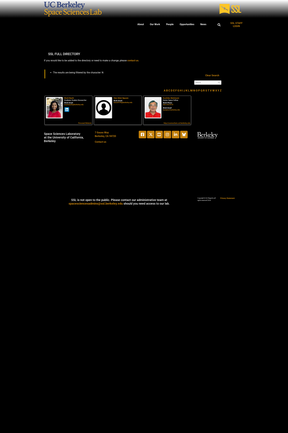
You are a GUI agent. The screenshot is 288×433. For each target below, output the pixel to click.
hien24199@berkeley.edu (123, 103)
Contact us (100, 141)
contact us (132, 60)
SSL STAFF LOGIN (236, 25)
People (170, 24)
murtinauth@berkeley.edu (74, 105)
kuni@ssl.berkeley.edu (171, 110)
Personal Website (84, 123)
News (203, 24)
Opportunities (187, 24)
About (140, 24)
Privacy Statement (227, 198)
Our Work (155, 24)
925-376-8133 (168, 105)
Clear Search (212, 75)
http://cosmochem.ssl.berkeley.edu (177, 123)
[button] (219, 25)
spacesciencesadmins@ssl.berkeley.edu (96, 203)
